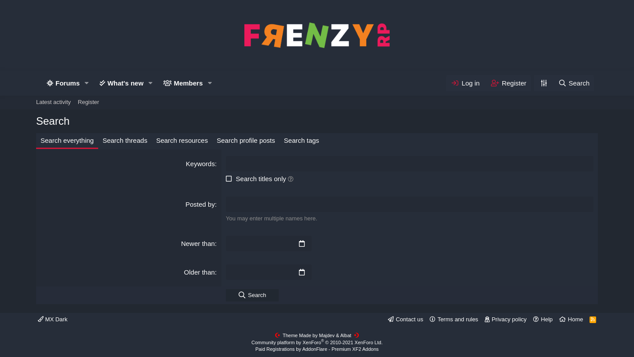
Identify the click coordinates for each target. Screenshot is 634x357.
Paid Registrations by (317, 349)
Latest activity (53, 102)
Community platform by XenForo (317, 342)
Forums (67, 83)
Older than (199, 272)
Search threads (125, 140)
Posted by (200, 204)
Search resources (182, 140)
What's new (125, 83)
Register (88, 102)
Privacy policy (509, 319)
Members (188, 83)
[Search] (573, 83)
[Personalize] (543, 83)
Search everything (67, 140)
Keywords (200, 163)
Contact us (409, 319)
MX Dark (52, 319)
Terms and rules (458, 319)
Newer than (198, 243)
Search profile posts (246, 140)
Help (547, 319)
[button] (87, 83)
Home (575, 319)
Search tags (301, 140)
